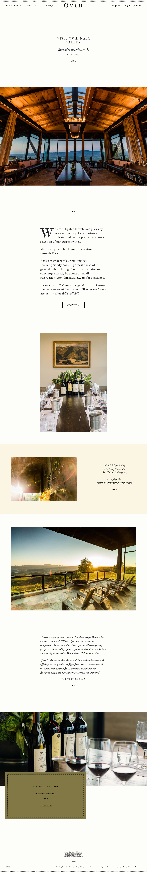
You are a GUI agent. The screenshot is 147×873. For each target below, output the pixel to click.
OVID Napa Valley (73, 5)
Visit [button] (37, 5)
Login (126, 5)
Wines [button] (17, 5)
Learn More (46, 819)
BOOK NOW (73, 310)
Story (9, 5)
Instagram (102, 867)
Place (29, 5)
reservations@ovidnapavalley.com (63, 283)
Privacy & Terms (128, 867)
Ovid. (8, 867)
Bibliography (117, 867)
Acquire (116, 5)
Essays (49, 5)
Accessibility (138, 867)
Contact (136, 5)
